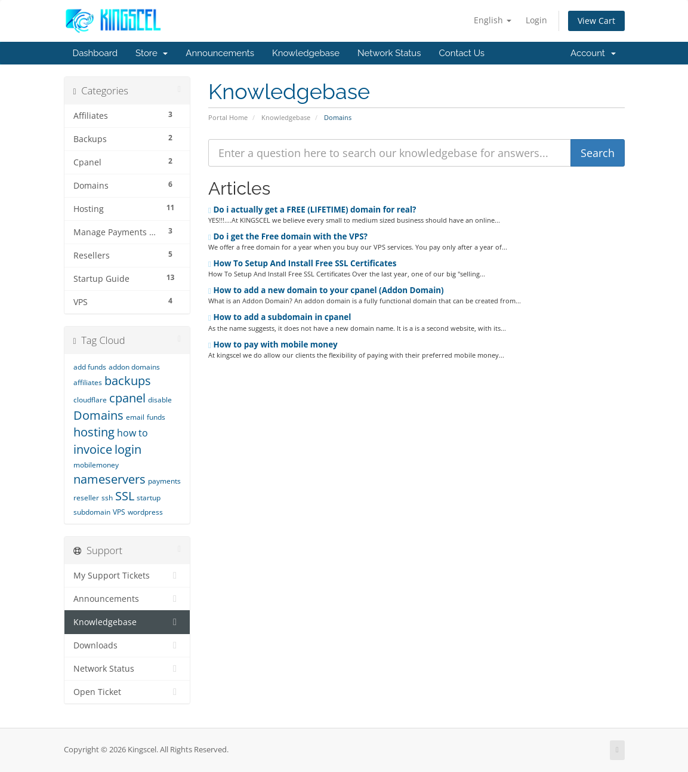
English (492, 20)
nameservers (109, 479)
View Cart (596, 20)
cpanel (127, 398)
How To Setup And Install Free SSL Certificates (302, 263)
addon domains (134, 367)
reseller (86, 498)
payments (164, 481)
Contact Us (462, 53)
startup (149, 498)
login (128, 449)
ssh (107, 498)
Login (536, 20)
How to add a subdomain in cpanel (279, 317)
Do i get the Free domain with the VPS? (288, 236)
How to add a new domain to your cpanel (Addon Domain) (326, 290)
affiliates (87, 382)
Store (151, 53)
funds (156, 417)
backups (127, 381)
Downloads (127, 645)
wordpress (145, 512)
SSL (124, 496)
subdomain (91, 512)
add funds (89, 367)
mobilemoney (96, 465)
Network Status (389, 53)
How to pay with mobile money (273, 344)
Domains (98, 415)
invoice (92, 449)
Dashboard (95, 53)
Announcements (220, 53)
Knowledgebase (306, 53)
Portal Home (228, 117)
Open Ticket (127, 692)
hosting (94, 432)
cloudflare (90, 400)
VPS (119, 512)
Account (592, 53)
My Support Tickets (127, 575)
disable (160, 400)
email (135, 417)
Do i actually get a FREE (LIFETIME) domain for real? (312, 209)
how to (132, 432)
